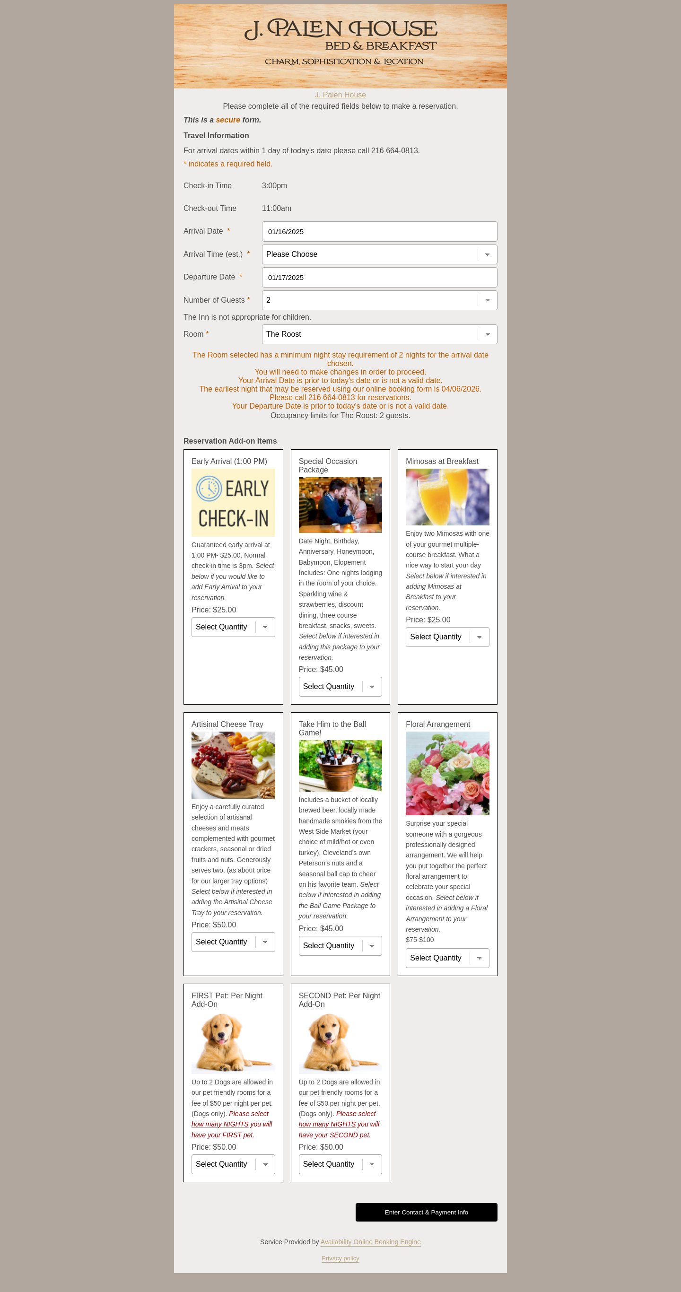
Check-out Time (209, 208)
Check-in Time (207, 186)
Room (196, 334)
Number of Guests (216, 300)
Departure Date (213, 277)
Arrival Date (206, 231)
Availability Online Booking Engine (371, 1242)
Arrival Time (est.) (216, 254)
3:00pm (274, 186)
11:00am (276, 208)
